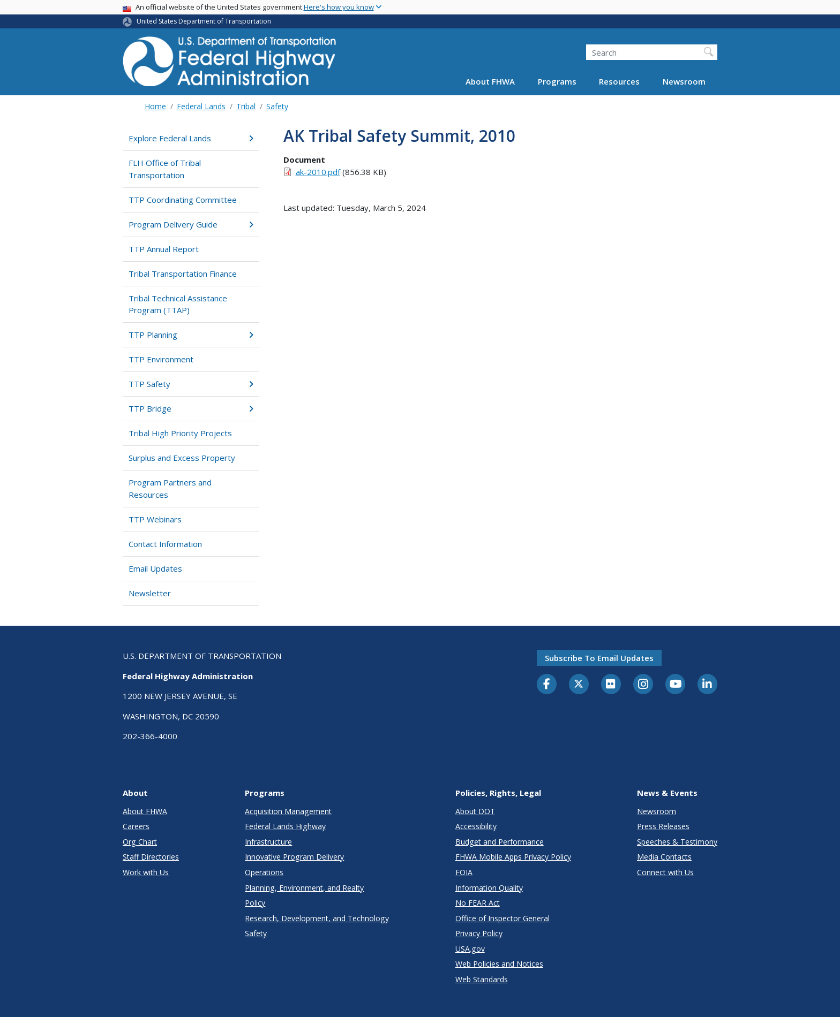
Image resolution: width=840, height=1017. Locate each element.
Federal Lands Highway (285, 826)
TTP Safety (191, 383)
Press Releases (663, 826)
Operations (264, 872)
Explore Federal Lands (191, 138)
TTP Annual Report (164, 249)
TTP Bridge (191, 408)
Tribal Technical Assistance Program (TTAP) (178, 304)
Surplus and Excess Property (182, 457)
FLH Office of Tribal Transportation (165, 168)
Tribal (246, 106)
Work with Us (146, 872)
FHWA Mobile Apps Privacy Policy (513, 857)
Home (155, 106)
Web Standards (481, 979)
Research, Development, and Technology (317, 918)
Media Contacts (664, 857)
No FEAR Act (477, 903)
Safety (277, 106)
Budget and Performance (499, 842)
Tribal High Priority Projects (180, 433)
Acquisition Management (288, 811)
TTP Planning (191, 334)
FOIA (463, 872)
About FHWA (490, 81)
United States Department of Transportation (204, 21)
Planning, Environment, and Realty (304, 888)
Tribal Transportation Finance (183, 273)
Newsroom (684, 81)
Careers (136, 826)
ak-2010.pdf (318, 171)
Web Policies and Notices (499, 964)
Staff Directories (151, 857)
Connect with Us (665, 872)
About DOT (475, 811)
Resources (619, 81)
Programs (557, 81)
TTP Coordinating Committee (183, 199)
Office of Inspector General (502, 918)
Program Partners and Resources (170, 488)
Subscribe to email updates (599, 657)
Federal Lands (201, 106)
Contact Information (165, 543)
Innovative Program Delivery (294, 857)
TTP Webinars (155, 519)
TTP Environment (161, 359)
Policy (255, 903)
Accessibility (476, 826)
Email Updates (155, 568)
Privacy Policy (478, 933)
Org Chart (140, 842)
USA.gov (470, 949)
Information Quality (489, 888)
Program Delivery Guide (191, 224)
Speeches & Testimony (677, 842)
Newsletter (150, 593)
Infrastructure (268, 842)
